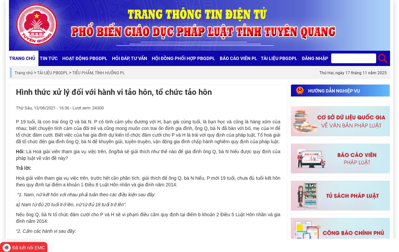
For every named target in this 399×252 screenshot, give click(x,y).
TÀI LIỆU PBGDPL (52, 73)
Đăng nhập (315, 58)
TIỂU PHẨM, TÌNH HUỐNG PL (98, 73)
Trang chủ (24, 73)
